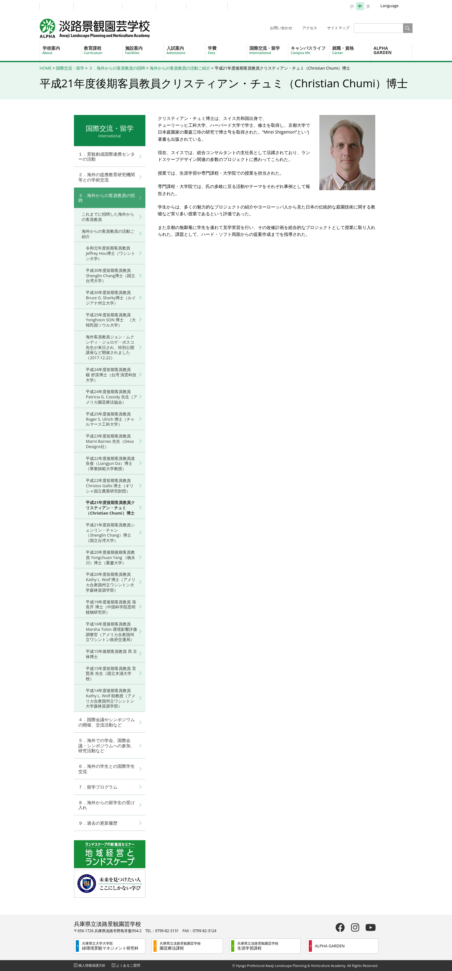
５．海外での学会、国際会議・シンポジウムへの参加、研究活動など (106, 745)
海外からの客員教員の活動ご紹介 (180, 68)
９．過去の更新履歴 (97, 823)
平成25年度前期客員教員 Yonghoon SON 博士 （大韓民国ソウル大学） (110, 320)
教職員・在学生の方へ (101, 6)
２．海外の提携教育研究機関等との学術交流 (106, 177)
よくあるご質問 (128, 965)
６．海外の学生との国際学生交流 (106, 768)
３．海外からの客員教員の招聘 (117, 68)
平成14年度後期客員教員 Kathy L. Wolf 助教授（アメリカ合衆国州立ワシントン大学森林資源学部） (110, 698)
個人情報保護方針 (92, 965)
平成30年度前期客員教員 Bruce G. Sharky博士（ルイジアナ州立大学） (111, 298)
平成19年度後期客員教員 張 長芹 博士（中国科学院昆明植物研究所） (111, 607)
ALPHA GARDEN (382, 50)
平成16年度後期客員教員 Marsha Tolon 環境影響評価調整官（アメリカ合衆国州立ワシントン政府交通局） (111, 631)
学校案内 (62, 50)
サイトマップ (338, 27)
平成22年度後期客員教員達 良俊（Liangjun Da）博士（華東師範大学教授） (110, 464)
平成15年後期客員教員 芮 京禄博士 (111, 653)
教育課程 (103, 50)
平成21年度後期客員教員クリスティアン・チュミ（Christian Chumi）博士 (110, 508)
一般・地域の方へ (210, 6)
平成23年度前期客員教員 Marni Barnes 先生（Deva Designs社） (110, 441)
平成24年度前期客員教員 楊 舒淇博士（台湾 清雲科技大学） (111, 375)
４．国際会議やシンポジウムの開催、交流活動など (106, 722)
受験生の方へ (59, 6)
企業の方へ (174, 6)
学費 (227, 50)
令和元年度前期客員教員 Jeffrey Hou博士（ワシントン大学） (110, 253)
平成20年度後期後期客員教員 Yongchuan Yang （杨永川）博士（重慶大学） (110, 557)
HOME (46, 68)
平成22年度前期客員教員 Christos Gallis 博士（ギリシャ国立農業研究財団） (110, 486)
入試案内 (186, 50)
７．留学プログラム (97, 787)
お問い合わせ (281, 27)
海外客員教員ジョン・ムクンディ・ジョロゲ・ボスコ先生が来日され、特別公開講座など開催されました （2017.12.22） (110, 347)
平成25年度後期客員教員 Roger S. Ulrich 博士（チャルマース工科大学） (110, 419)
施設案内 (144, 50)
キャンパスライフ (310, 50)
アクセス (309, 27)
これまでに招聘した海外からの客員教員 (108, 216)
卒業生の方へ (142, 6)
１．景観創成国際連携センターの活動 (106, 156)
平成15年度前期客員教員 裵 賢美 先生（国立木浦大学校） (111, 674)
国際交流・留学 (268, 50)
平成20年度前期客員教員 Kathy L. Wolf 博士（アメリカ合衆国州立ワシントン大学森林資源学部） (110, 582)
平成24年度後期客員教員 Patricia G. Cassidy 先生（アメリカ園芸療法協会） (111, 397)
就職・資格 (351, 50)
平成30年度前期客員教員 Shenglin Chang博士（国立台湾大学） (110, 276)
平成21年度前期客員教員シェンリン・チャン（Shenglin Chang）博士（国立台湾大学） (110, 532)
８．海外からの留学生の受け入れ (106, 805)
